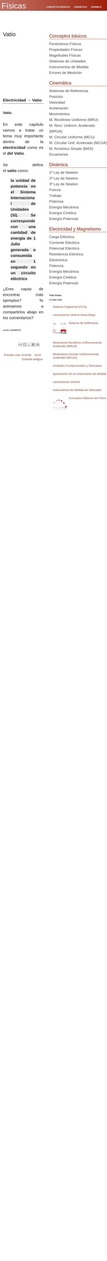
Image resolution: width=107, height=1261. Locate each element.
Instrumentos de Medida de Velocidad (77, 390)
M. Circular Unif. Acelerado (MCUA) (78, 143)
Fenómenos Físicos (65, 44)
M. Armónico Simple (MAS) (71, 149)
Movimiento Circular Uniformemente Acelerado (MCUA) (76, 355)
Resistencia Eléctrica (66, 254)
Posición (56, 97)
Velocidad (57, 102)
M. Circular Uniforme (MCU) (71, 137)
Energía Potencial (63, 219)
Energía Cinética (62, 213)
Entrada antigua (32, 359)
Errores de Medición (65, 73)
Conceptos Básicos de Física (87, 398)
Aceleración (58, 108)
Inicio (38, 355)
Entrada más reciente (17, 355)
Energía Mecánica (64, 207)
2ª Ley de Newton (63, 178)
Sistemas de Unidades (67, 61)
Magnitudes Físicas (65, 55)
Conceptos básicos (68, 36)
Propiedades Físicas (65, 50)
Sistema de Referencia (83, 323)
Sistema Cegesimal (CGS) (70, 306)
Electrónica (58, 260)
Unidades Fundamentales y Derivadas (77, 365)
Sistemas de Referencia (68, 91)
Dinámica (58, 164)
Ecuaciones (58, 154)
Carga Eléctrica (61, 237)
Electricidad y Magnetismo (75, 229)
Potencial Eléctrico (64, 248)
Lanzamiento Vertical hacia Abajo (74, 314)
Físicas (14, 6)
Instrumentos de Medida (68, 67)
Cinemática (60, 83)
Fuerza (55, 190)
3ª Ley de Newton (63, 184)
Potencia (56, 201)
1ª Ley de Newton (63, 172)
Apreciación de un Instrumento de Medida (79, 373)
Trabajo (55, 196)
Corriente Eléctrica (64, 243)
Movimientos (59, 114)
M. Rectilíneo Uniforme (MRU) (73, 120)
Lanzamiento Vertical (66, 381)
